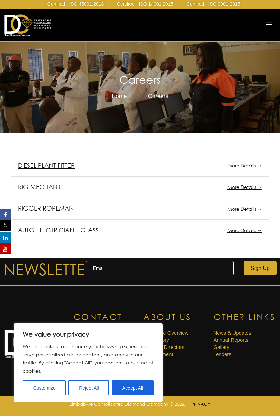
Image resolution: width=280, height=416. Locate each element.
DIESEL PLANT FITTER (46, 165)
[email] (160, 268)
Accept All (132, 388)
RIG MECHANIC (41, 187)
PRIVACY (201, 404)
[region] (88, 362)
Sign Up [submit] (260, 268)
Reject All (89, 388)
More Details (244, 166)
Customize (44, 388)
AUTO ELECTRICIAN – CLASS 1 (61, 230)
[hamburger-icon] (269, 25)
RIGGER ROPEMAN (46, 208)
